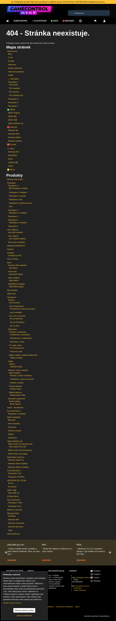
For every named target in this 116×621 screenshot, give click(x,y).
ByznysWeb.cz (104, 616)
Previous (6, 552)
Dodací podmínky (80, 590)
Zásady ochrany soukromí (12, 603)
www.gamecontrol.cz (82, 586)
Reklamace (78, 588)
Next (110, 552)
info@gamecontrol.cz (83, 577)
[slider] (11, 561)
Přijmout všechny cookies (24, 610)
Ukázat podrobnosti (24, 616)
